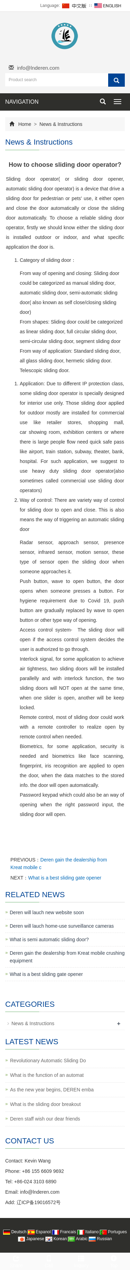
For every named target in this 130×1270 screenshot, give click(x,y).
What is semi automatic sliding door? (49, 939)
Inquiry (81, 1260)
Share (16, 1260)
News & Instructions (60, 124)
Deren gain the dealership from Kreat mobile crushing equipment (67, 956)
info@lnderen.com (38, 68)
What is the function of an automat (47, 1075)
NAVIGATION (21, 102)
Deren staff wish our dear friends (45, 1119)
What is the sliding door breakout (45, 1104)
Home (24, 124)
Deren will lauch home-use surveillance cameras (62, 926)
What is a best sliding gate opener (64, 878)
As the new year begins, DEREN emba (52, 1089)
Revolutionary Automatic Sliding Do (48, 1060)
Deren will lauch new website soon (47, 912)
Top (113, 1260)
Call (49, 1260)
